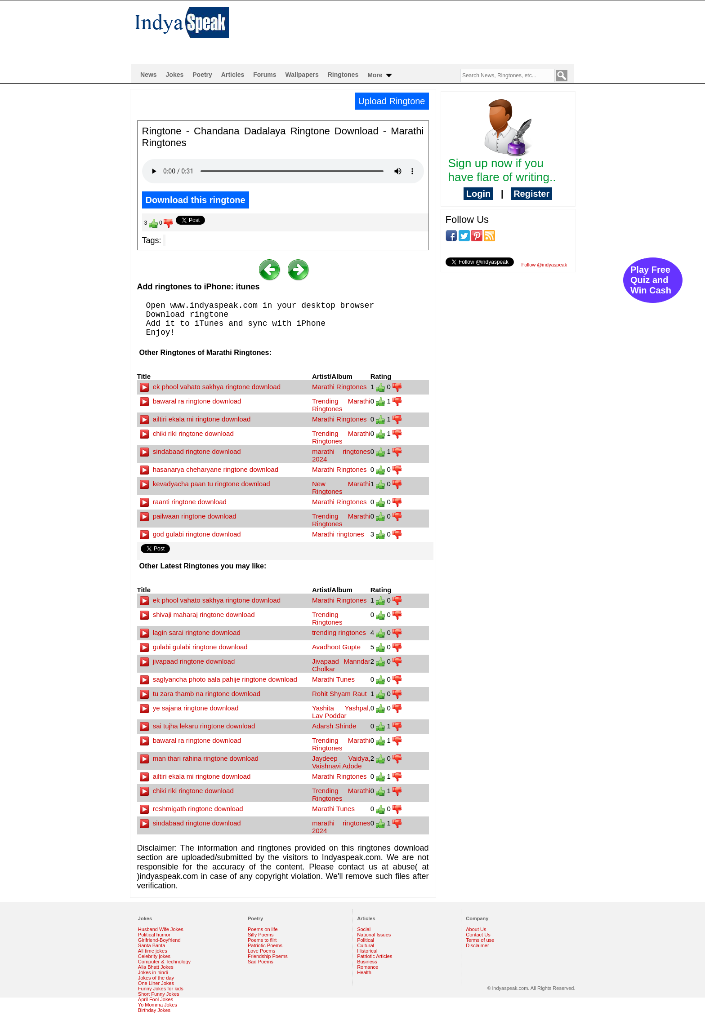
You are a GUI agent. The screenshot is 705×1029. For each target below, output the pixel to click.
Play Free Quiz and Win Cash (650, 280)
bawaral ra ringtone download (190, 401)
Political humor (154, 934)
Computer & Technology (164, 961)
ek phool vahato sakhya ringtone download (210, 386)
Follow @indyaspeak (544, 264)
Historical (367, 951)
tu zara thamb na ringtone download (200, 693)
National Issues (374, 934)
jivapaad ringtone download (187, 661)
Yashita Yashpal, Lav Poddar (341, 711)
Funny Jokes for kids (160, 988)
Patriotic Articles (374, 956)
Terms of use (480, 940)
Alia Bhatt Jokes (156, 967)
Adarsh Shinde (334, 726)
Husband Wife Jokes (160, 929)
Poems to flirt (262, 940)
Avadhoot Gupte (336, 647)
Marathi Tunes (333, 679)
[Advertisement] (411, 29)
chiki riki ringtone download (187, 433)
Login (478, 194)
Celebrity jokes (154, 956)
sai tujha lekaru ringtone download (197, 726)
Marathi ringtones (338, 534)
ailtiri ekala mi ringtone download (195, 419)
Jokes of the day (156, 977)
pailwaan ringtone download (188, 516)
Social (363, 929)
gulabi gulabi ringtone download (194, 647)
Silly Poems (260, 934)
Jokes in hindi (153, 972)
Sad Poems (260, 961)
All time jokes (152, 951)
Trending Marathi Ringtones (341, 404)
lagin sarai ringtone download (190, 632)
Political (365, 940)
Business (367, 961)
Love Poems (261, 951)
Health (364, 972)
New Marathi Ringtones (341, 487)
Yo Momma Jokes (157, 1004)
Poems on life (263, 929)
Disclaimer (477, 945)
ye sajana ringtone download (189, 708)
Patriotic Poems (265, 945)
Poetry (202, 74)
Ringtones (343, 74)
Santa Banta (151, 945)
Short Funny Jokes (158, 994)
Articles (232, 74)
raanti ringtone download (183, 502)
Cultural (365, 945)
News (148, 74)
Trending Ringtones (327, 618)
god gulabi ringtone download (190, 534)
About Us (476, 929)
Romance (367, 967)
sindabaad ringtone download (190, 451)
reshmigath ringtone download (191, 808)
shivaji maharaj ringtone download (197, 614)
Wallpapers (302, 74)
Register (531, 194)
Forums (264, 74)
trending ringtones (339, 632)
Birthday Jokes (154, 1010)
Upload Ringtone (391, 101)
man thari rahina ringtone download (199, 758)
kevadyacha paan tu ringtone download (205, 484)
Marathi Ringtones (339, 386)
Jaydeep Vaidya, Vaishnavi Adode (341, 762)
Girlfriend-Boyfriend (159, 940)
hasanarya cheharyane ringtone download (209, 469)
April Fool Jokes (155, 999)
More (380, 75)
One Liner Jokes (156, 983)
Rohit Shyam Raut (339, 693)
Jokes (175, 74)
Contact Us (478, 934)
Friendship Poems (268, 956)
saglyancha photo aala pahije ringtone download (218, 679)
